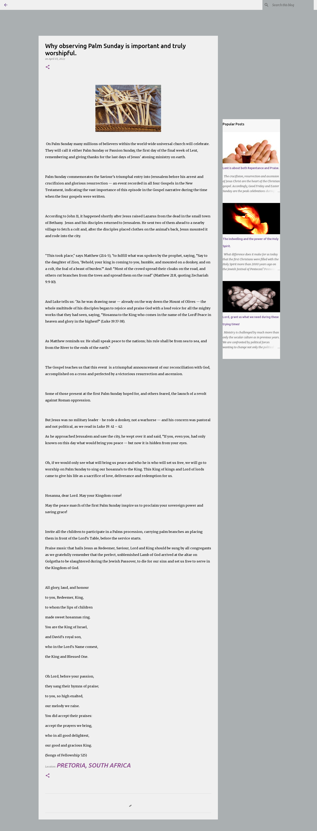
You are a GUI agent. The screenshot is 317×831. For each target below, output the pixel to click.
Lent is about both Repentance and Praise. (251, 168)
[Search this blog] (292, 5)
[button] (47, 67)
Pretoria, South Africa (93, 765)
